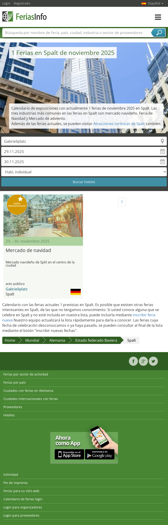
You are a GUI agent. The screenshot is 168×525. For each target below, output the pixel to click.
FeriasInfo (24, 16)
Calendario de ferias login (23, 499)
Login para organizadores (22, 507)
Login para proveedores (21, 515)
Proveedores (12, 407)
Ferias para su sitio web (21, 491)
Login (6, 3)
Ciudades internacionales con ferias (30, 399)
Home (10, 340)
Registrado (22, 3)
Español (155, 3)
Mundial (32, 340)
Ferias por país (14, 382)
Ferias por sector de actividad (25, 374)
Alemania (57, 340)
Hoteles (9, 415)
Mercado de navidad (28, 250)
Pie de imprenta (15, 483)
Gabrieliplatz (17, 289)
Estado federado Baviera (96, 340)
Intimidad (10, 474)
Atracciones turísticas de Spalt (119, 123)
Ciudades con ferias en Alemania (28, 390)
